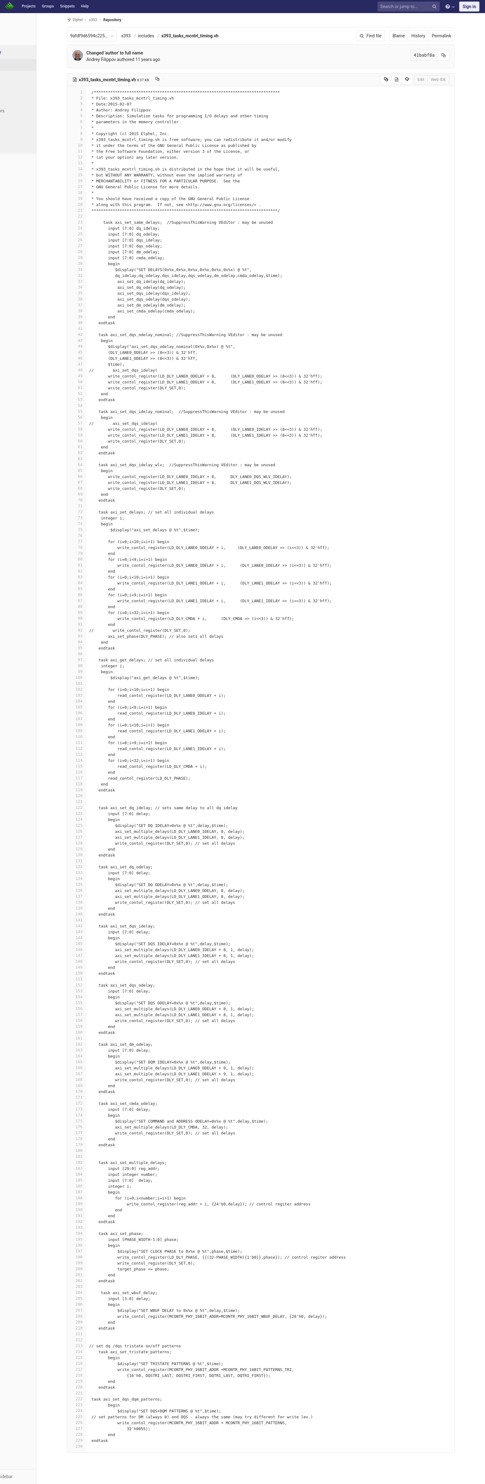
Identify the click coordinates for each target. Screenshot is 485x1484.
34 (92, 287)
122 (92, 807)
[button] (34, 1476)
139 (92, 908)
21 (92, 210)
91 (92, 624)
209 (92, 1322)
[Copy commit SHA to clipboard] (459, 55)
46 (92, 358)
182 (92, 1162)
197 (92, 1251)
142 (92, 925)
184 (92, 1174)
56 (92, 417)
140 (92, 914)
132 (92, 866)
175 (92, 1121)
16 (92, 180)
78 (92, 547)
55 (92, 411)
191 (92, 1215)
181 (92, 1156)
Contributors (24, 110)
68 (92, 488)
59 (92, 435)
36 (92, 299)
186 (92, 1186)
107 (92, 718)
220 (92, 1387)
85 (92, 588)
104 (92, 701)
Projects (29, 6)
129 (92, 849)
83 (92, 577)
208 (92, 1316)
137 (92, 896)
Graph (18, 122)
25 (92, 234)
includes (162, 35)
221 (92, 1393)
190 (92, 1209)
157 (92, 1014)
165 (92, 1061)
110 (92, 736)
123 (92, 813)
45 (92, 352)
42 (92, 334)
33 (92, 281)
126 (92, 831)
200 (92, 1268)
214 (92, 1351)
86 (92, 594)
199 (92, 1263)
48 (92, 370)
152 (92, 985)
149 (92, 967)
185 (92, 1180)
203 (92, 1286)
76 (92, 535)
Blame (415, 35)
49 (92, 375)
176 (92, 1127)
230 (92, 1446)
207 (92, 1310)
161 (92, 1038)
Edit (436, 79)
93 (92, 636)
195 (92, 1239)
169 (92, 1085)
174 (92, 1115)
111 (92, 742)
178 (92, 1138)
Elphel (91, 19)
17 (92, 186)
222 (92, 1399)
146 (92, 949)
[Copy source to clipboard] (402, 79)
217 (92, 1369)
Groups (48, 6)
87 (92, 600)
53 (92, 399)
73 (92, 517)
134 (92, 878)
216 (92, 1363)
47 (92, 364)
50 (92, 381)
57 (92, 423)
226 (92, 1422)
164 (92, 1056)
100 (92, 677)
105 (92, 707)
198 (92, 1257)
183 (92, 1168)
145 (92, 943)
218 (92, 1375)
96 (92, 653)
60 (92, 441)
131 (92, 860)
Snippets (67, 6)
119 (92, 789)
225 (92, 1416)
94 (92, 642)
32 (92, 275)
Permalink (457, 35)
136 (92, 890)
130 (92, 854)
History (435, 35)
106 (92, 713)
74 (92, 523)
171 (92, 1097)
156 (92, 1008)
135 (92, 884)
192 (92, 1221)
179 (92, 1144)
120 (92, 795)
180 (92, 1150)
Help (85, 6)
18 (92, 192)
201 (92, 1274)
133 (92, 872)
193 (92, 1227)
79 (92, 553)
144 (92, 937)
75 (92, 529)
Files (17, 64)
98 (92, 665)
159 (92, 1026)
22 (92, 216)
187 (92, 1192)
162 (92, 1044)
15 (92, 174)
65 (92, 470)
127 (92, 837)
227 (92, 1428)
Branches (21, 87)
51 (92, 387)
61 (92, 446)
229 (92, 1440)
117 (92, 778)
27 (92, 245)
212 (92, 1339)
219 (92, 1381)
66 (92, 476)
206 (92, 1304)
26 (92, 239)
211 (92, 1333)
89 (92, 612)
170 (92, 1091)
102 (92, 689)
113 (92, 754)
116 (92, 772)
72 (92, 512)
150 (92, 973)
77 (92, 541)
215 (92, 1357)
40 (92, 322)
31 (92, 269)
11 (92, 151)
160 (92, 1032)
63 (92, 458)
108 (92, 724)
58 (92, 429)
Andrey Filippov (117, 59)
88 (92, 606)
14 (92, 169)
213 (92, 1345)
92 (92, 630)
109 (92, 730)
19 (92, 198)
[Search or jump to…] (409, 7)
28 (92, 251)
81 (92, 565)
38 (92, 310)
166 (92, 1067)
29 (92, 257)
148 (92, 961)
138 (92, 902)
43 (92, 340)
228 (92, 1434)
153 (92, 991)
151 (92, 979)
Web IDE (454, 79)
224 (92, 1410)
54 (92, 405)
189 (92, 1203)
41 (92, 328)
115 (92, 766)
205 (92, 1298)
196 (92, 1245)
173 (92, 1109)
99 (92, 671)
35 (92, 293)
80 (92, 559)
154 (92, 996)
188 (92, 1197)
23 (92, 222)
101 (92, 683)
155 (92, 1002)
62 (92, 452)
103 (92, 695)
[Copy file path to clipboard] (173, 80)
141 (92, 920)
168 (92, 1079)
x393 (142, 35)
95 (92, 648)
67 (92, 482)
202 (92, 1280)
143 (92, 931)
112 (92, 748)
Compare (21, 133)
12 (92, 157)
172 (92, 1103)
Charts (18, 145)
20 (92, 204)
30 (92, 263)
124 (92, 819)
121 (92, 801)
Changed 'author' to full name (131, 52)
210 (92, 1328)
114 (92, 760)
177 (92, 1132)
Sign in (469, 6)
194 (92, 1233)
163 (92, 1050)
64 (92, 464)
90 (92, 618)
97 (92, 659)
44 (92, 346)
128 (92, 843)
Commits (21, 76)
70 (92, 500)
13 (92, 163)
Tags (17, 99)
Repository (128, 20)
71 (92, 506)
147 (92, 955)
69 (92, 494)
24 (92, 228)
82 (92, 571)
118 (92, 784)
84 (92, 582)
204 (92, 1292)
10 (92, 145)
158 (92, 1020)
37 (92, 305)
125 (92, 825)
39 (92, 316)
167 (92, 1073)
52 (92, 393)
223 (92, 1404)
